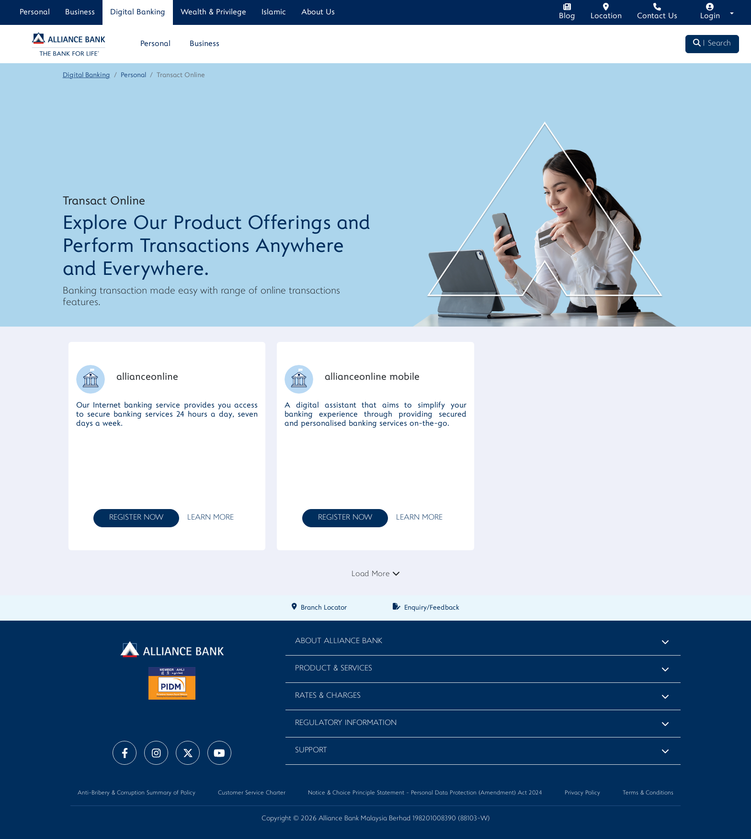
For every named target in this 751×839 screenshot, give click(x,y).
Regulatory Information (346, 723)
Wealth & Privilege (213, 12)
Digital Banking (137, 12)
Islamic (274, 12)
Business (80, 12)
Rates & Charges (328, 696)
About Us (318, 12)
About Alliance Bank (338, 641)
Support (311, 750)
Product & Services (333, 668)
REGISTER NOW (136, 517)
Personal (35, 12)
